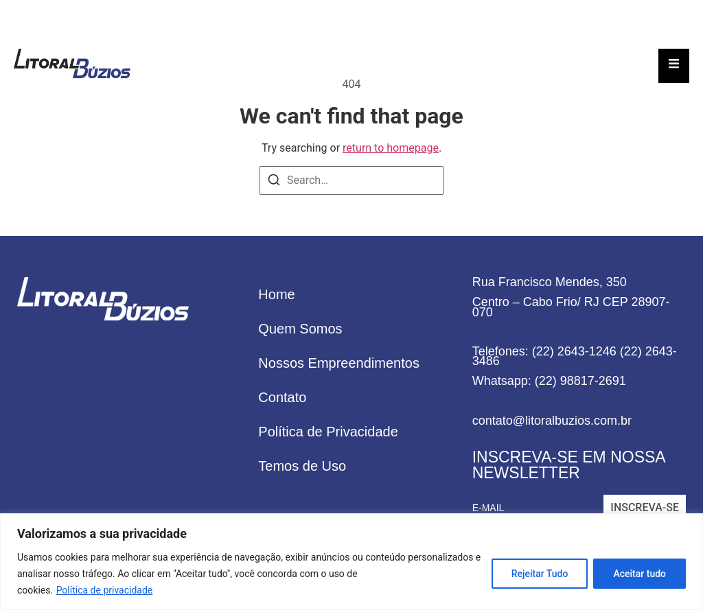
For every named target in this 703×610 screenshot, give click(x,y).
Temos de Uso (302, 465)
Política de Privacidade (327, 431)
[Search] (274, 182)
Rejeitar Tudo (539, 573)
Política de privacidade (104, 590)
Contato (282, 397)
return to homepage (391, 147)
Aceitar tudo (639, 573)
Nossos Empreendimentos (338, 363)
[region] (351, 561)
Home (276, 294)
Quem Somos (300, 328)
